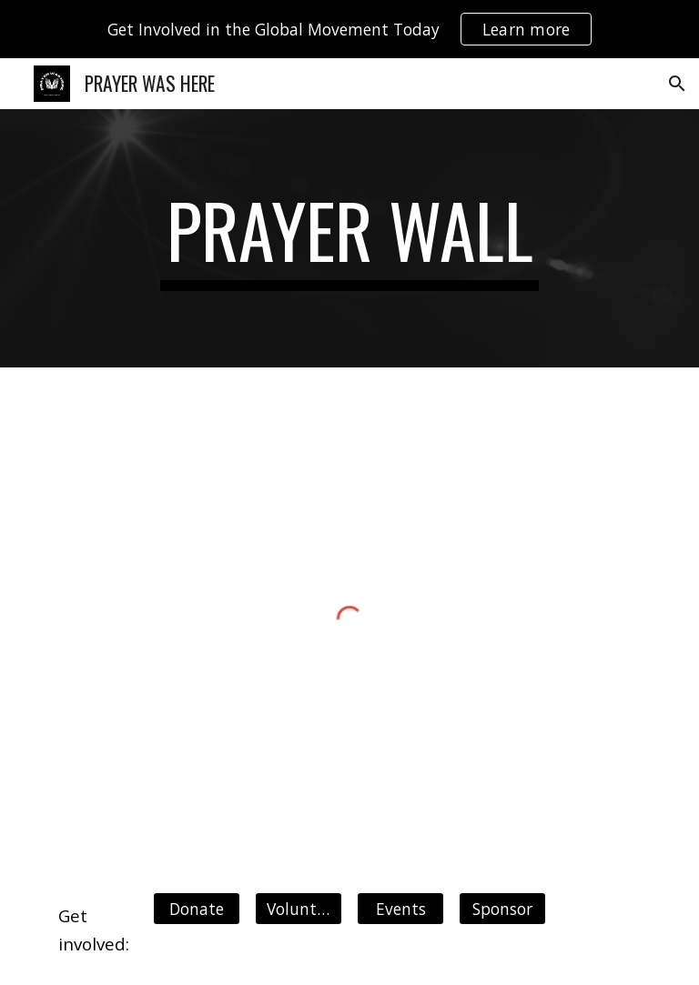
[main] (349, 238)
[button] (677, 84)
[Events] (400, 908)
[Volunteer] (298, 908)
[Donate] (196, 908)
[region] (349, 29)
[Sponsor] (502, 908)
